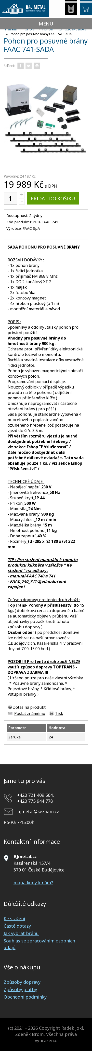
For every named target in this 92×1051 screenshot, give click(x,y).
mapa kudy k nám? (33, 883)
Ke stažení (14, 918)
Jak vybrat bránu (21, 933)
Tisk (59, 713)
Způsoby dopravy (22, 982)
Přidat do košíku (53, 198)
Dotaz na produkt (29, 707)
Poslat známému (29, 713)
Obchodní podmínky (25, 997)
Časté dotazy (17, 926)
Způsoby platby (20, 989)
